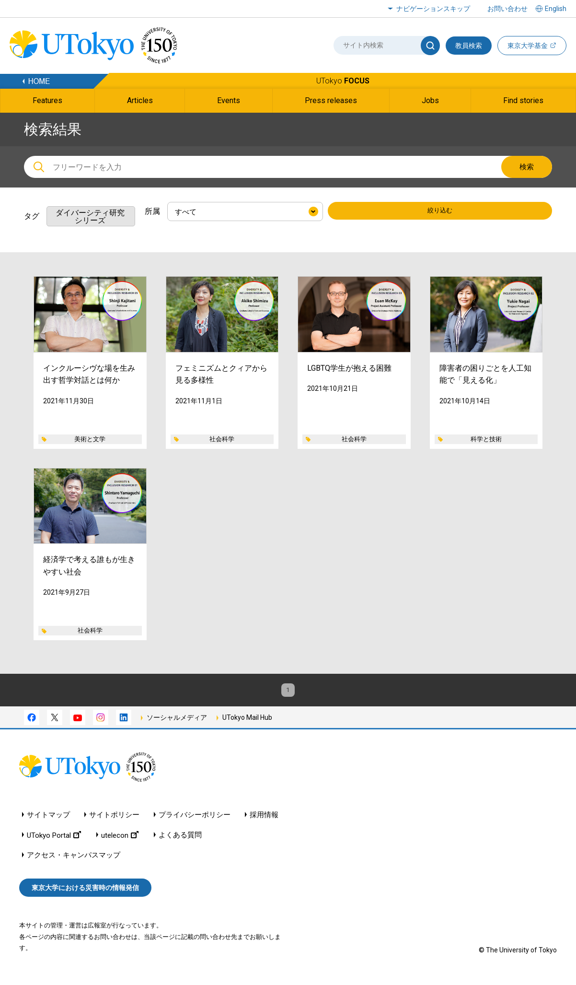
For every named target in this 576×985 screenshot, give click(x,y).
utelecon (119, 843)
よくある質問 (180, 843)
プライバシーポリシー (194, 823)
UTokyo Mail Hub (247, 725)
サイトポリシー (114, 823)
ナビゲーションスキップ (433, 8)
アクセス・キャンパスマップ (73, 863)
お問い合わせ (507, 8)
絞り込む (440, 212)
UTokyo (342, 80)
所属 (152, 211)
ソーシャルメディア (177, 725)
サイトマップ (48, 823)
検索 (526, 167)
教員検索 (468, 45)
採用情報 (264, 823)
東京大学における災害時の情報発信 (85, 896)
